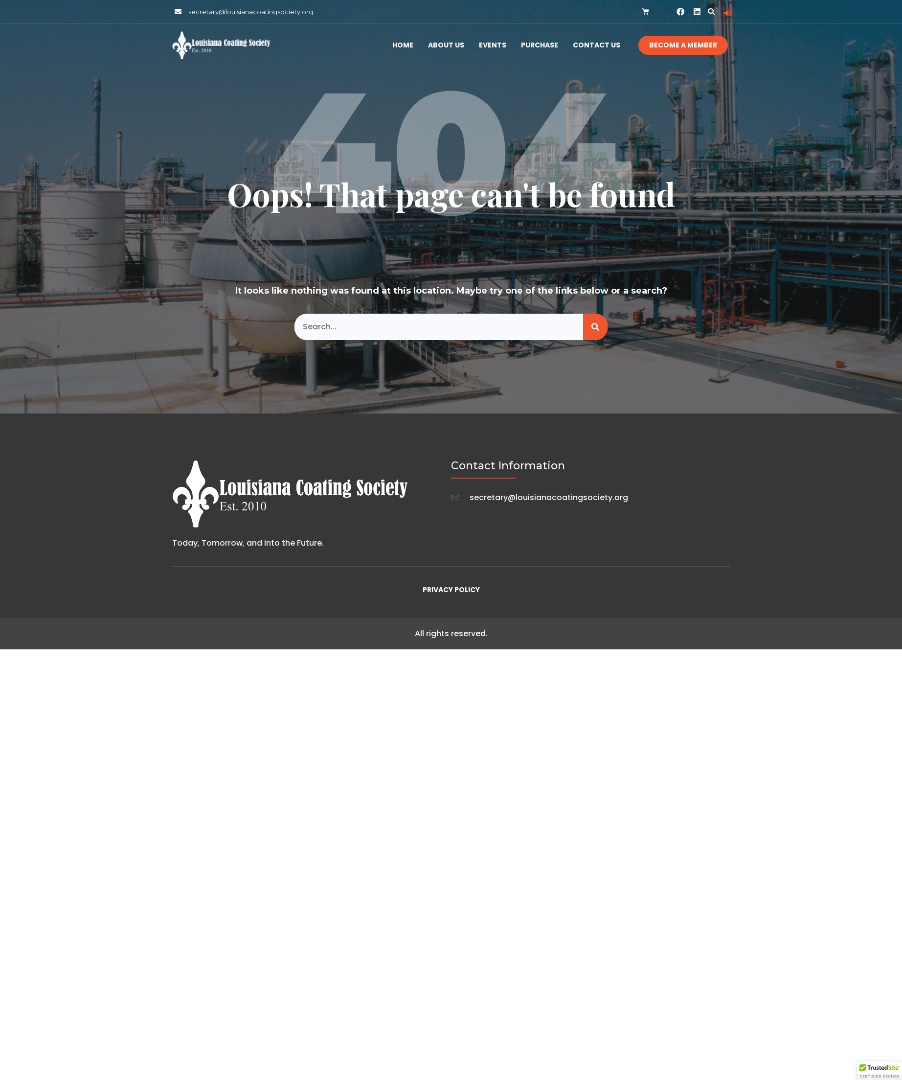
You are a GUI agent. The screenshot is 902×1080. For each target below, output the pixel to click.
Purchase (539, 45)
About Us (446, 45)
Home (402, 45)
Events (492, 45)
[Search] (595, 327)
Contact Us (596, 45)
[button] (711, 12)
